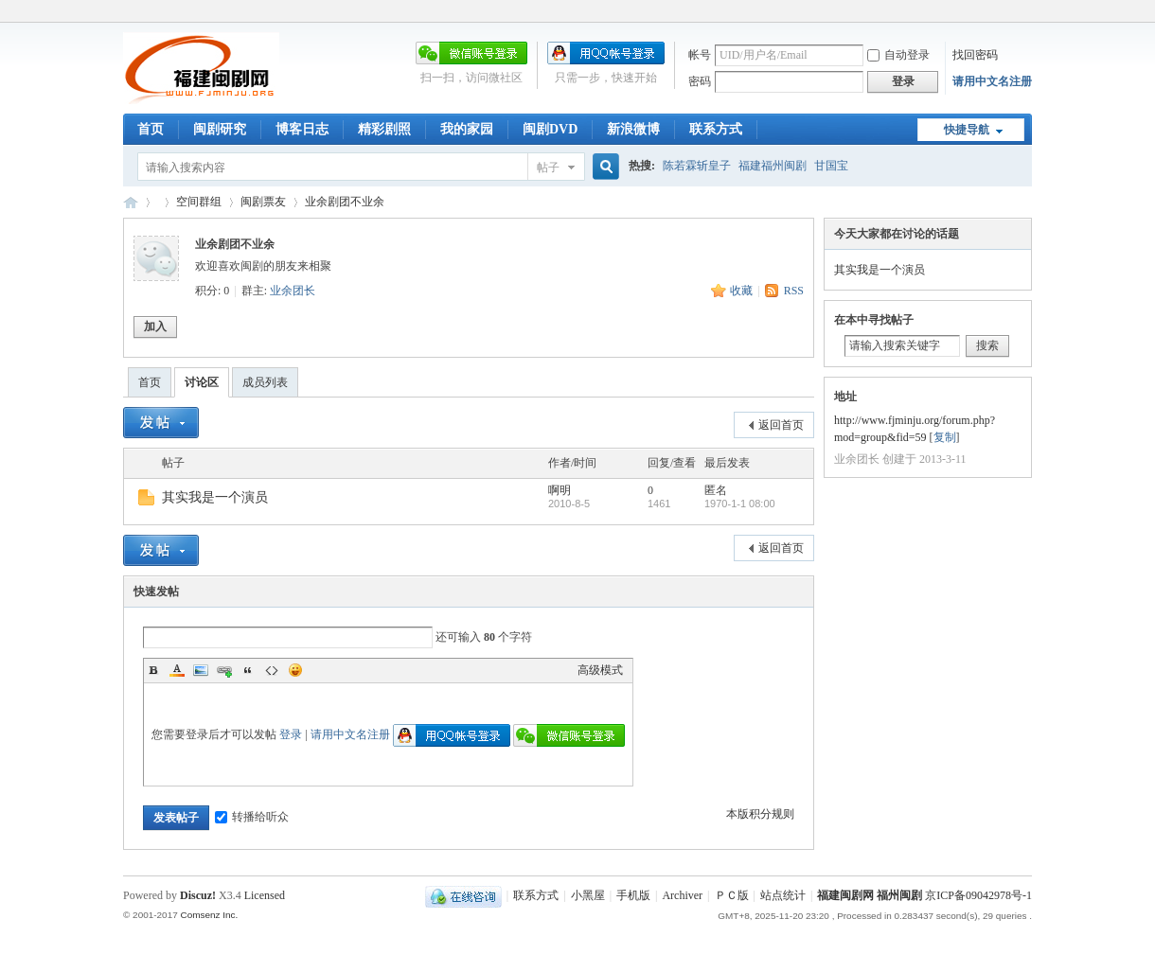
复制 (944, 437)
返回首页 (781, 425)
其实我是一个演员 (215, 497)
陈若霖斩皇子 (697, 165)
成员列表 (265, 382)
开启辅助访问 (1027, 13)
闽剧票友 (263, 201)
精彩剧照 (384, 129)
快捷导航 (966, 129)
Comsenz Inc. (209, 915)
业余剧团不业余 (344, 201)
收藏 (741, 290)
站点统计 (783, 895)
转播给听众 (252, 816)
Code (271, 670)
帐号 (699, 55)
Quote (248, 670)
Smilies (295, 670)
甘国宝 (831, 165)
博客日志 (302, 129)
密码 (699, 81)
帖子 (548, 167)
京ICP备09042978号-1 (978, 895)
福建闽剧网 (130, 202)
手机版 (633, 895)
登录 (290, 734)
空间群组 (199, 201)
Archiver (682, 895)
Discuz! (198, 895)
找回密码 (975, 55)
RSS (794, 290)
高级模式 (600, 670)
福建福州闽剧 (772, 165)
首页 (150, 129)
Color (177, 670)
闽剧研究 (219, 129)
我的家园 (466, 129)
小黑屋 (588, 895)
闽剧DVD (550, 129)
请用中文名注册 (992, 81)
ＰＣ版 (732, 895)
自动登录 (898, 55)
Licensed (264, 895)
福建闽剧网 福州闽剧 (869, 895)
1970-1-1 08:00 (739, 503)
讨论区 (202, 382)
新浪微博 (633, 129)
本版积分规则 (760, 814)
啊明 (559, 490)
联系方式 (715, 129)
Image (200, 670)
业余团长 (292, 290)
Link (224, 670)
